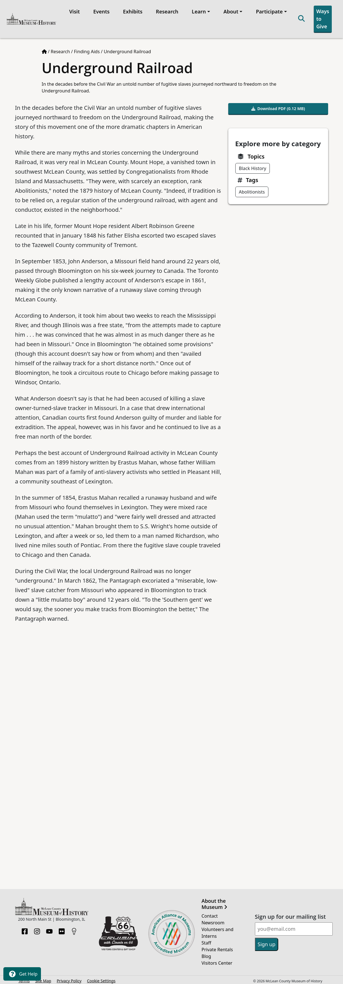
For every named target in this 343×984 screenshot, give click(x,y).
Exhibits (131, 10)
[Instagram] (37, 927)
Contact (210, 914)
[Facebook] (24, 927)
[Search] (300, 18)
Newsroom (213, 920)
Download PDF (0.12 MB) (278, 106)
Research (166, 10)
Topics (256, 154)
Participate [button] (268, 10)
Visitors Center (217, 961)
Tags (252, 178)
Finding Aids (87, 49)
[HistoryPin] (74, 927)
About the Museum (214, 902)
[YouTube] (49, 927)
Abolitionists (252, 190)
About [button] (229, 10)
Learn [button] (198, 10)
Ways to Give (321, 18)
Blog (206, 954)
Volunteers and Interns (218, 930)
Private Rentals (217, 947)
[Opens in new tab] (118, 931)
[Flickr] (61, 927)
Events (100, 10)
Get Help (22, 974)
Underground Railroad (127, 49)
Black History (252, 166)
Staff (206, 941)
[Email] (294, 927)
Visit (73, 10)
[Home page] (44, 49)
